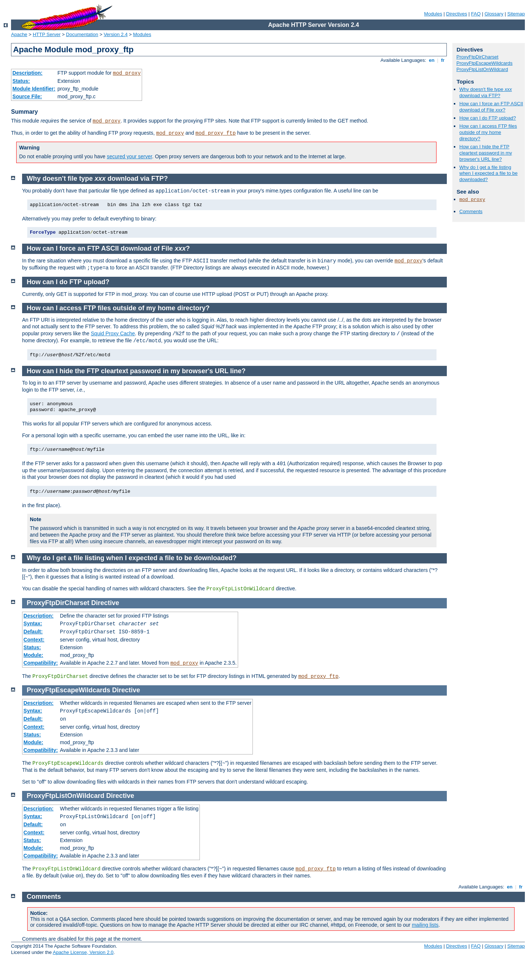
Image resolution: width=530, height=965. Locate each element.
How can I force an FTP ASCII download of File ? (491, 107)
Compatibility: (41, 663)
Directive (105, 603)
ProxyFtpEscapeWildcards (484, 63)
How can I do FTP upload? (487, 118)
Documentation (82, 34)
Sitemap (516, 14)
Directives (456, 14)
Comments (471, 211)
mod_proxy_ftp (215, 133)
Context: (34, 640)
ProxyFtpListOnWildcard (482, 69)
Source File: (27, 96)
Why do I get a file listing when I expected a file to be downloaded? (488, 174)
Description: (28, 73)
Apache (19, 34)
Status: (21, 81)
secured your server (129, 156)
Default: (33, 632)
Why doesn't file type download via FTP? (485, 92)
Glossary (493, 14)
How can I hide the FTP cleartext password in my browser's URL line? (485, 153)
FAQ (476, 14)
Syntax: (33, 623)
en (432, 60)
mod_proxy (127, 73)
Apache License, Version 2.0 (83, 952)
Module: (33, 655)
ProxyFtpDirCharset (477, 57)
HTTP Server (47, 34)
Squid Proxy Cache (113, 333)
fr (443, 60)
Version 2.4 (116, 34)
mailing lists (425, 925)
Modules (433, 14)
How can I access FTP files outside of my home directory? (488, 132)
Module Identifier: (34, 89)
